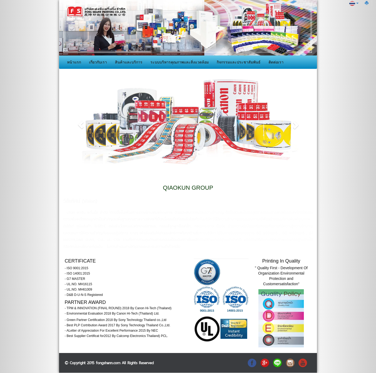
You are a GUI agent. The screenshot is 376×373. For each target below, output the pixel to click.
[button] (81, 125)
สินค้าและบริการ (128, 62)
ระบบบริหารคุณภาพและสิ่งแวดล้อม (179, 62)
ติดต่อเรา (276, 62)
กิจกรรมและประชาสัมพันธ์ (239, 62)
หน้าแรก (74, 62)
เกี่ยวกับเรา (98, 62)
